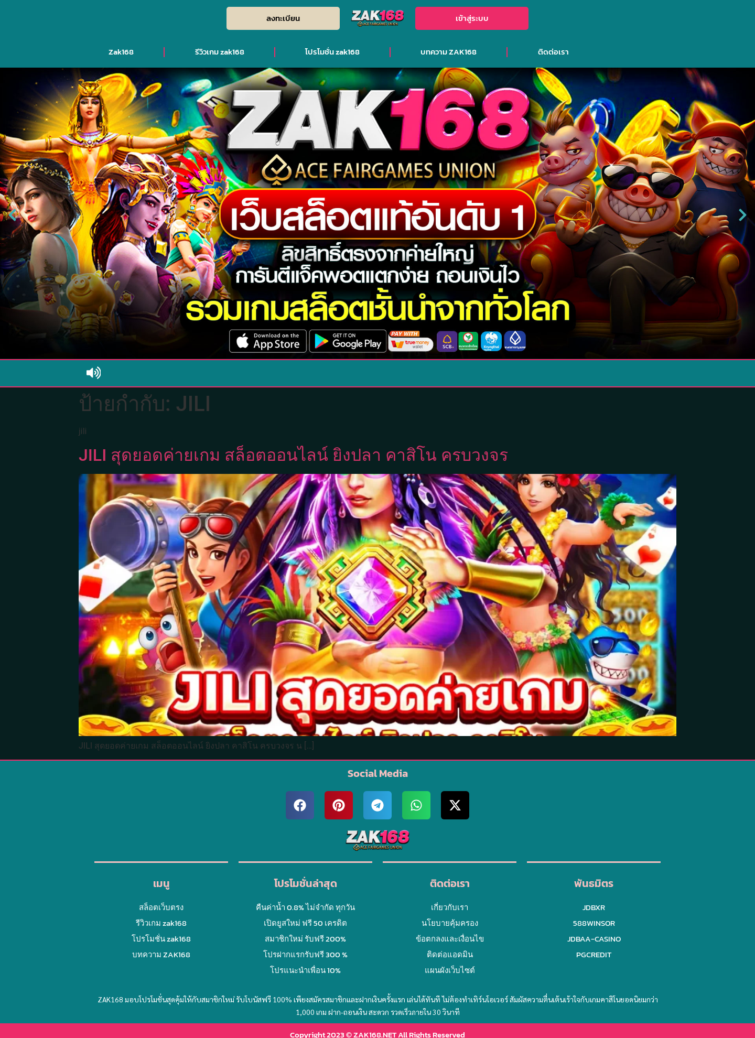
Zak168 (121, 52)
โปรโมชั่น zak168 (332, 52)
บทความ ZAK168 (448, 52)
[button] (12, 215)
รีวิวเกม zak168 (219, 52)
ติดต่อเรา (553, 52)
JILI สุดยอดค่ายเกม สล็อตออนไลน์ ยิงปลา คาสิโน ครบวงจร (293, 455)
